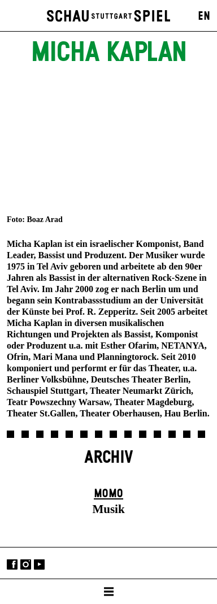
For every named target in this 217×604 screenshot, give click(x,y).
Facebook (12, 564)
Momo (108, 494)
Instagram (25, 564)
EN (204, 16)
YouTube (39, 564)
